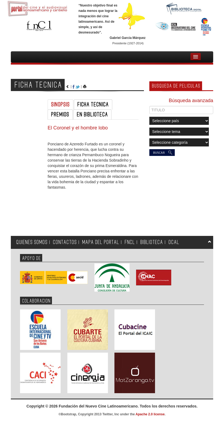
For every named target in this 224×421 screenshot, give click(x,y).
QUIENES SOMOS (32, 242)
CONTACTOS (65, 242)
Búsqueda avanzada (191, 100)
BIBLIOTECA (151, 242)
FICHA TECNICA (93, 105)
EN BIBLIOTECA (92, 115)
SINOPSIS (60, 105)
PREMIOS (60, 115)
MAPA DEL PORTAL (100, 242)
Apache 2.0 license (150, 414)
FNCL (130, 242)
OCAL (174, 242)
